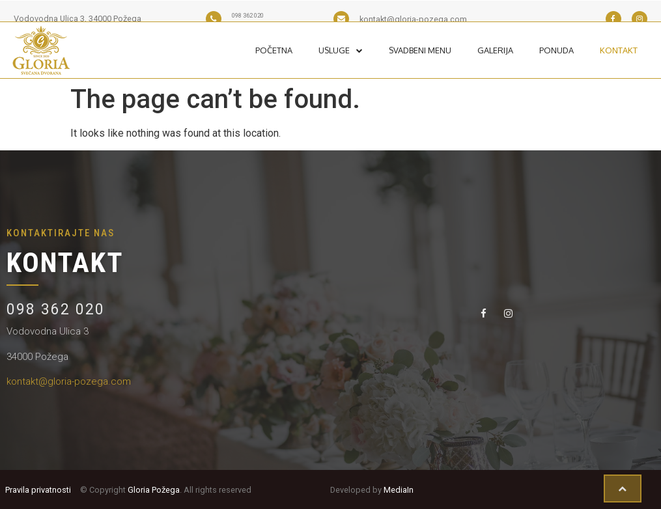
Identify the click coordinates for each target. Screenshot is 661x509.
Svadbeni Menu (420, 50)
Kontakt (619, 50)
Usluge (340, 50)
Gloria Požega (154, 490)
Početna (273, 50)
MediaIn (399, 490)
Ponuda (556, 50)
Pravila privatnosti (38, 490)
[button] (622, 489)
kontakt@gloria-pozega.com (69, 381)
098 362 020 (56, 309)
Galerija (495, 50)
